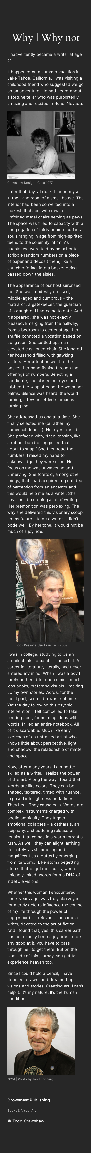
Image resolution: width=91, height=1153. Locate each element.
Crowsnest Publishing (28, 1100)
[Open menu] (81, 8)
